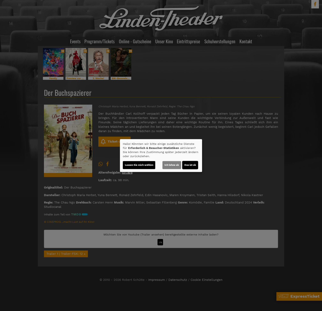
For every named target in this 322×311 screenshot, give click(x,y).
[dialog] (161, 155)
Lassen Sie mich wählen (139, 165)
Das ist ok (190, 165)
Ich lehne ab (171, 165)
